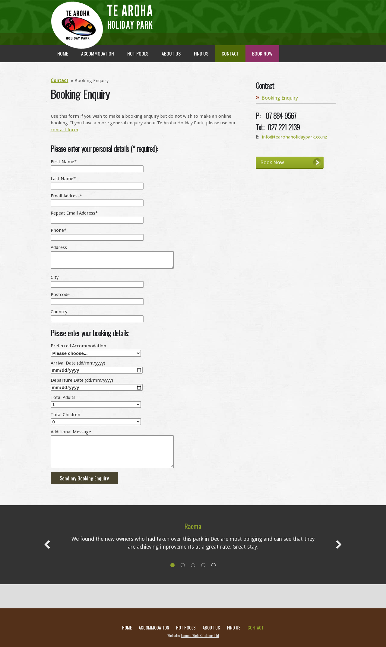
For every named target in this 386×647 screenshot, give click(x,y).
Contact (59, 80)
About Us (211, 627)
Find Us (234, 627)
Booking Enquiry (279, 98)
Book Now (272, 162)
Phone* (58, 230)
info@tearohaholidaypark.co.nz (294, 137)
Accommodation (154, 627)
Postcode (60, 294)
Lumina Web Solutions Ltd (200, 635)
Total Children (65, 414)
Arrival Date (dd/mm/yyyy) (78, 363)
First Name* (64, 161)
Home (127, 627)
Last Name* (63, 178)
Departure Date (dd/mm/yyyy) (82, 380)
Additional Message (71, 432)
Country (59, 311)
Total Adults (63, 397)
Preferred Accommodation (78, 346)
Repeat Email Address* (74, 213)
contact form (64, 129)
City (55, 277)
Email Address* (66, 196)
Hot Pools (186, 627)
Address (59, 247)
